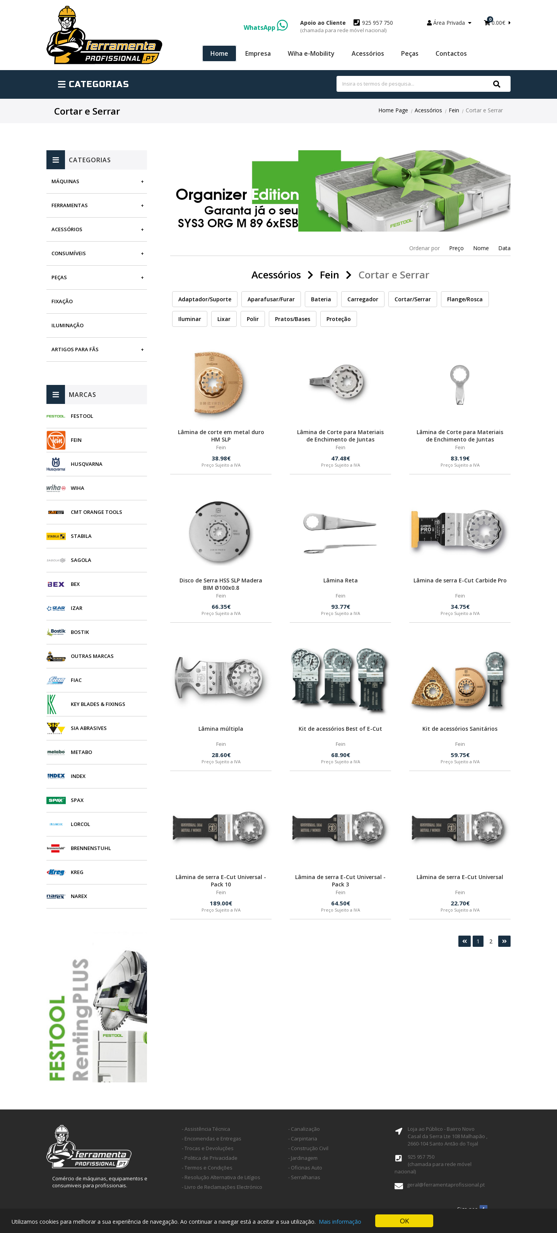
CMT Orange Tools (96, 511)
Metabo (81, 752)
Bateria (321, 299)
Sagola (81, 559)
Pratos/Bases (292, 319)
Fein (454, 110)
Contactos (451, 53)
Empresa (258, 53)
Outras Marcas (92, 656)
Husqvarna (87, 463)
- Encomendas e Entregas (211, 1138)
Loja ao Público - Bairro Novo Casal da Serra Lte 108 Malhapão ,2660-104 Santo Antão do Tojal (447, 1136)
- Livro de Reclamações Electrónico (222, 1186)
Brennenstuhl (91, 848)
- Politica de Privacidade (209, 1157)
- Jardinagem (303, 1157)
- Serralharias (304, 1177)
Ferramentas (69, 205)
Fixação (62, 301)
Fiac (76, 680)
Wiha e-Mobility (311, 53)
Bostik (80, 632)
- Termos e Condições (207, 1167)
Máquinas (65, 181)
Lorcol (80, 824)
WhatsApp (266, 27)
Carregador (362, 299)
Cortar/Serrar (413, 299)
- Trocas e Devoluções (208, 1148)
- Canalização (304, 1128)
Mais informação (340, 1221)
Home (219, 53)
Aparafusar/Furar (271, 299)
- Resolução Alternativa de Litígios (221, 1177)
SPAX (77, 800)
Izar (76, 607)
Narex (79, 896)
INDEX (78, 776)
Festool (82, 415)
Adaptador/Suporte (204, 299)
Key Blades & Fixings (98, 704)
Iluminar (189, 319)
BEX (75, 583)
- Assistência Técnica (206, 1128)
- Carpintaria (302, 1138)
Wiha (77, 487)
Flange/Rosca (465, 299)
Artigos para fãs (75, 349)
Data (504, 248)
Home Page (393, 110)
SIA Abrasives (89, 728)
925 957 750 (346, 26)
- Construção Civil (308, 1148)
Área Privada (449, 22)
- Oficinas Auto (305, 1167)
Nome (481, 248)
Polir (253, 319)
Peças (410, 53)
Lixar (224, 319)
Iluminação (67, 325)
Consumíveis (68, 253)
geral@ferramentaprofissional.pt (446, 1184)
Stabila (81, 535)
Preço (456, 248)
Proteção (338, 319)
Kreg (77, 872)
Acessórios (368, 53)
